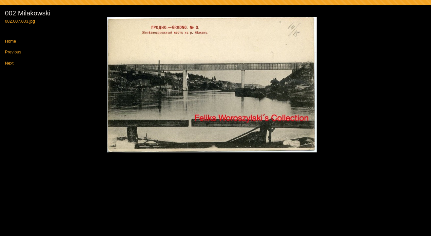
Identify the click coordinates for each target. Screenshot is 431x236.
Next (9, 63)
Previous (13, 52)
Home (10, 41)
